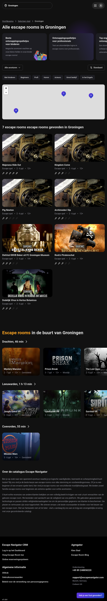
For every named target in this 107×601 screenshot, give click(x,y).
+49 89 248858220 (81, 570)
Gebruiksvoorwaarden (12, 577)
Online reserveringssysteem (15, 559)
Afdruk (5, 573)
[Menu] (98, 5)
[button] (16, 110)
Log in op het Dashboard (13, 550)
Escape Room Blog (80, 555)
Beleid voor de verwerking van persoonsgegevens (25, 581)
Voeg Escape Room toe (13, 555)
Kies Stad (75, 550)
